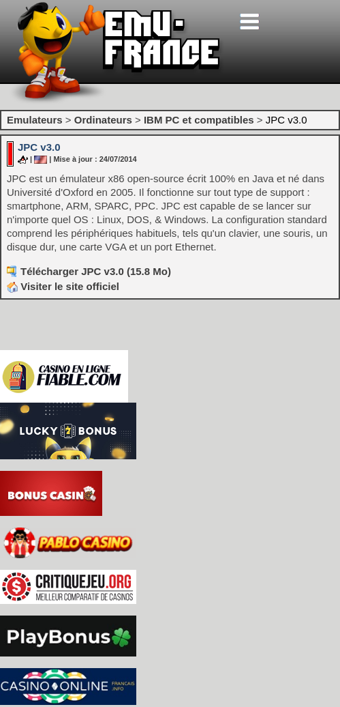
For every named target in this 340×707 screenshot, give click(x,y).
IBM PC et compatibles (199, 120)
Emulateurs (35, 120)
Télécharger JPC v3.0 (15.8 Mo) (95, 271)
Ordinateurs (103, 120)
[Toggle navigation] (249, 21)
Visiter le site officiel (63, 286)
